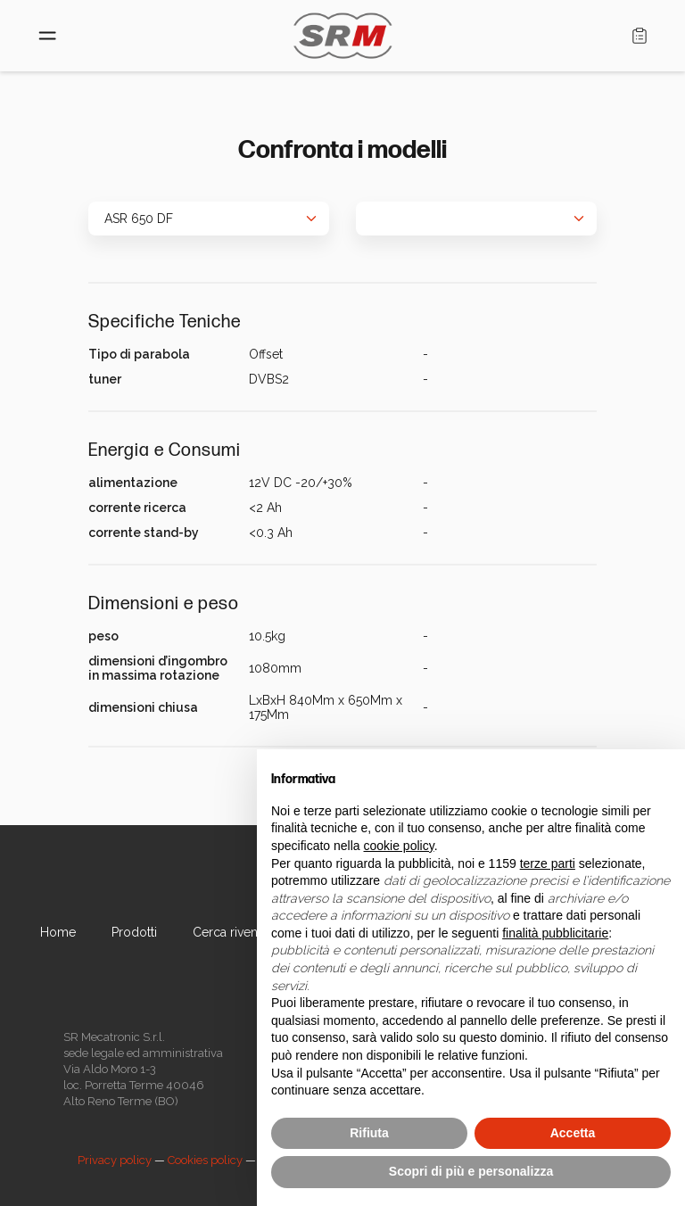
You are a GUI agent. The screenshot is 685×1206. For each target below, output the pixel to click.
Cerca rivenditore (242, 932)
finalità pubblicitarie (555, 933)
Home (58, 932)
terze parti (547, 863)
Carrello (639, 35)
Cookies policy (205, 1160)
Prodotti (134, 932)
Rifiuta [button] (369, 1133)
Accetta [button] (573, 1133)
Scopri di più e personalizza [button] (471, 1171)
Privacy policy (115, 1160)
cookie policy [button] (399, 845)
